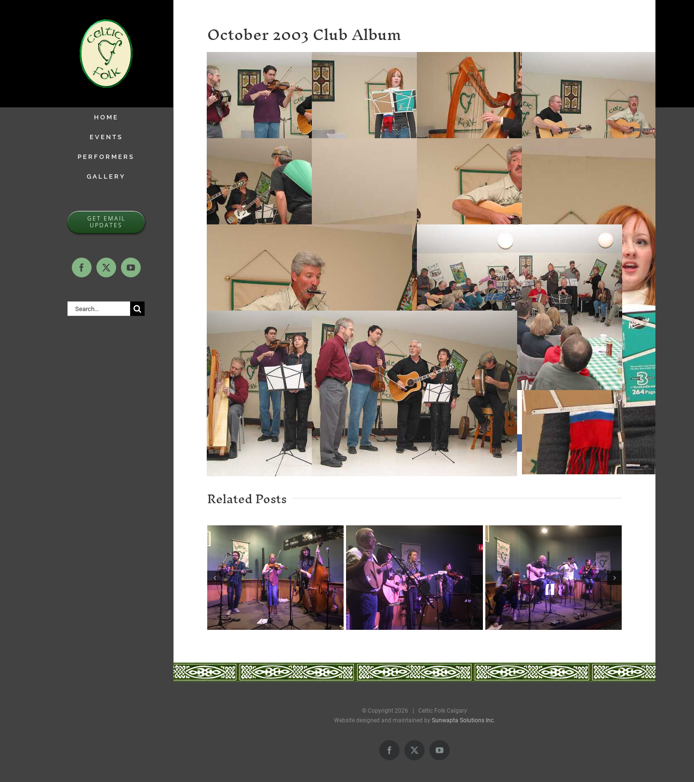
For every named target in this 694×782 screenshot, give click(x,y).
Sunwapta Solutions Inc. (463, 720)
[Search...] (98, 308)
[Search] (137, 308)
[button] (214, 578)
